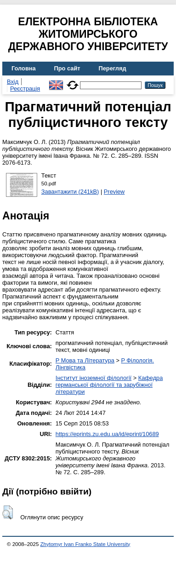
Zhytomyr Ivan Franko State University (85, 544)
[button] (7, 512)
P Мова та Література (85, 360)
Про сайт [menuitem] (67, 68)
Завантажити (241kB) (70, 191)
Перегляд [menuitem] (112, 68)
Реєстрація (25, 88)
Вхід (12, 81)
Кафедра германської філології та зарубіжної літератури (109, 384)
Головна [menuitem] (23, 68)
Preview (114, 191)
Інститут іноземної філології (93, 377)
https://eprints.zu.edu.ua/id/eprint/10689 (107, 434)
